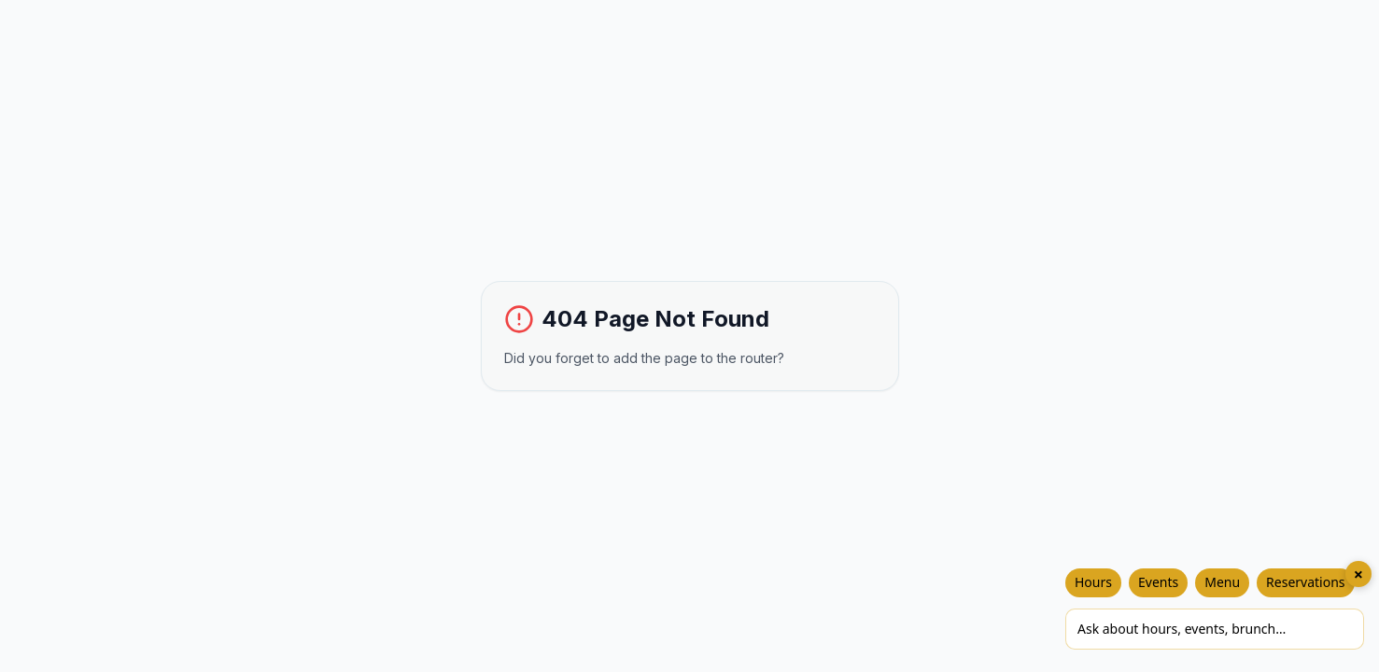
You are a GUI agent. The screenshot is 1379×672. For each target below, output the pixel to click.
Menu (1222, 582)
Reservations (1305, 582)
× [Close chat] (1358, 574)
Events (1158, 582)
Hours (1093, 582)
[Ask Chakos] (1214, 629)
